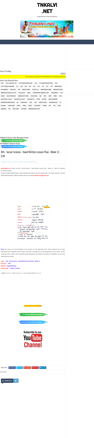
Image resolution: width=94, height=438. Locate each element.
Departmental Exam (46, 89)
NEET (45, 96)
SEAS (31, 102)
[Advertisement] (33, 57)
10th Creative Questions (25, 83)
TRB (9, 108)
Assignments (4, 89)
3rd (26, 86)
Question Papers (53, 99)
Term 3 (30, 105)
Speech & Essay (43, 102)
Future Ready (54, 92)
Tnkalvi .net (47, 8)
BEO (19, 89)
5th (34, 86)
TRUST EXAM (16, 108)
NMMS (55, 96)
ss (60, 102)
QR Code (44, 99)
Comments (34, 161)
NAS (40, 96)
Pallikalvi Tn (30, 99)
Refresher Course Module (8, 102)
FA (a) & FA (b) (21, 92)
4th (30, 86)
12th (56, 83)
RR (17, 102)
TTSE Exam (23, 108)
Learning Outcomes (23, 96)
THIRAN (44, 105)
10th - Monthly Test (11, 83)
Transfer (3, 108)
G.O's (61, 92)
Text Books (37, 105)
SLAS (35, 102)
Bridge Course (26, 89)
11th (36, 83)
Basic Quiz (13, 89)
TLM (54, 105)
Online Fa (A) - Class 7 (19, 99)
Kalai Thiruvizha (11, 96)
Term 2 (24, 105)
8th (47, 86)
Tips (50, 105)
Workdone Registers (34, 108)
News (50, 96)
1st (17, 86)
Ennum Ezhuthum (58, 89)
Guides (2, 96)
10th (2, 83)
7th (43, 86)
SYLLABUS (3, 105)
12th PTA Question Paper (7, 86)
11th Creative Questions (46, 83)
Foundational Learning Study (41, 92)
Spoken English (53, 102)
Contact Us (35, 89)
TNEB (59, 105)
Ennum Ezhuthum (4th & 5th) (8, 92)
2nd (21, 86)
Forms (28, 92)
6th (39, 86)
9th (51, 86)
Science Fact (23, 102)
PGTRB (38, 99)
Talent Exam (11, 105)
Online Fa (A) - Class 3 (6, 99)
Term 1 (18, 105)
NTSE (60, 96)
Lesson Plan (34, 96)
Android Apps (58, 86)
